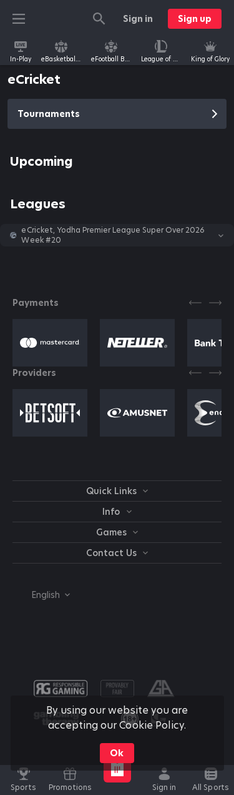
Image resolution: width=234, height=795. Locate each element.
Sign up (195, 19)
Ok (117, 753)
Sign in (138, 19)
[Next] (215, 302)
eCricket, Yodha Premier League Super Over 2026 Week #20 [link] (113, 235)
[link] (20, 51)
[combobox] (41, 595)
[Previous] (195, 302)
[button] (117, 235)
